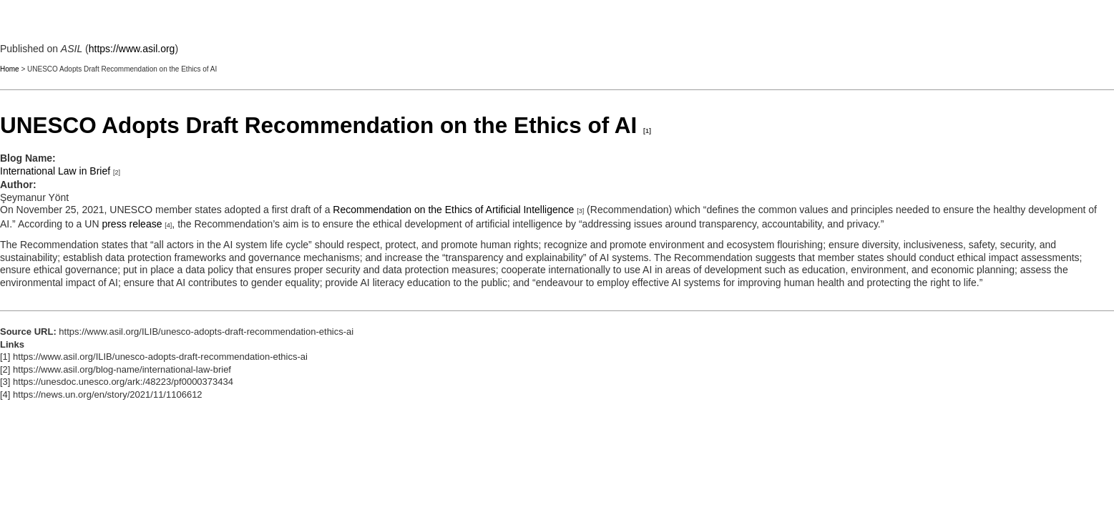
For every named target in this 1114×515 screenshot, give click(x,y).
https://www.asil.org (132, 48)
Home (9, 69)
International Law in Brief (55, 171)
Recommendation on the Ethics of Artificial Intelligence (453, 209)
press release (132, 224)
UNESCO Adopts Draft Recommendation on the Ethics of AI (318, 125)
